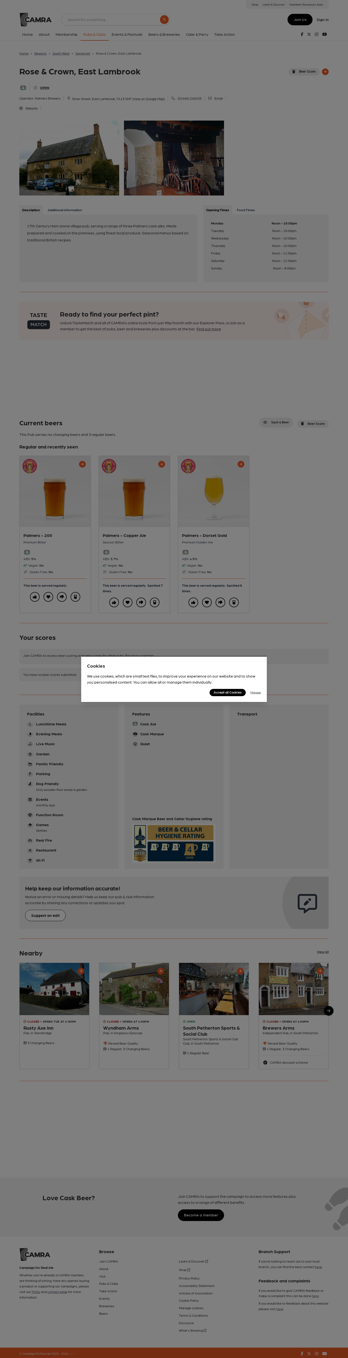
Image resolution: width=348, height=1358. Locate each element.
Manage (255, 692)
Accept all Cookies (228, 692)
